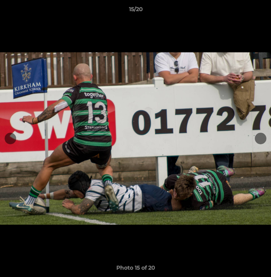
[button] (261, 11)
